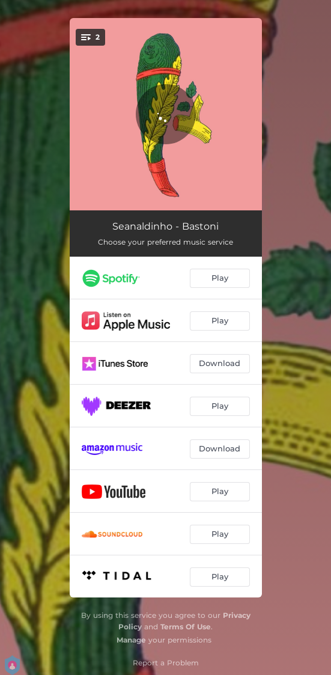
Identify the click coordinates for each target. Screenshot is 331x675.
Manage (131, 639)
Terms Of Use (185, 626)
